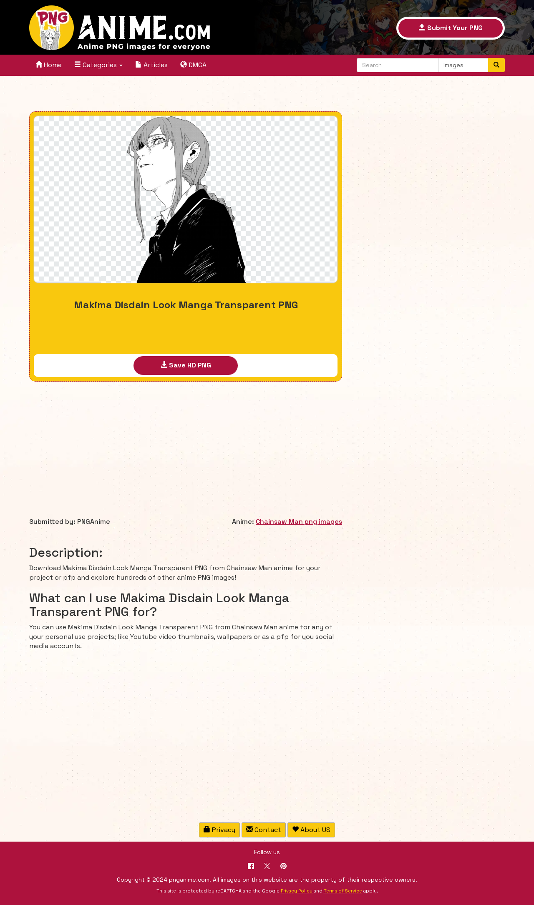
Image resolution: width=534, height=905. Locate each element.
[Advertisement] (185, 94)
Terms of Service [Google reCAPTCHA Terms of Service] (343, 891)
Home (48, 64)
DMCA (193, 64)
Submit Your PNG (451, 27)
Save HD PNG (186, 365)
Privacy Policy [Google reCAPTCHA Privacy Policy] (296, 891)
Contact (263, 829)
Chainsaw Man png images (299, 521)
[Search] (496, 65)
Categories (98, 64)
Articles (151, 64)
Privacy (219, 829)
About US (311, 829)
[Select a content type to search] (463, 65)
